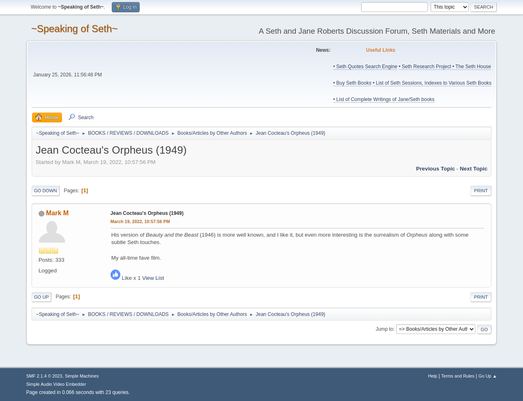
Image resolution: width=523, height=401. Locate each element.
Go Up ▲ (488, 375)
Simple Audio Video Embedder (56, 384)
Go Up (41, 297)
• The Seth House (471, 66)
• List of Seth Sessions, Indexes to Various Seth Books (432, 83)
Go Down (45, 190)
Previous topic (435, 169)
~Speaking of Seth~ (74, 28)
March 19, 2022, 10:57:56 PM (140, 221)
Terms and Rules (458, 375)
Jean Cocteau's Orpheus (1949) (147, 213)
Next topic (473, 169)
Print (481, 190)
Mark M (57, 213)
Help (432, 375)
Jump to (384, 329)
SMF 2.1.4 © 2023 (44, 375)
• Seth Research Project (426, 66)
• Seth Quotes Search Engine (365, 66)
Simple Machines (82, 375)
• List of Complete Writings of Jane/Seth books (383, 99)
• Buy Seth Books (352, 83)
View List (153, 278)
